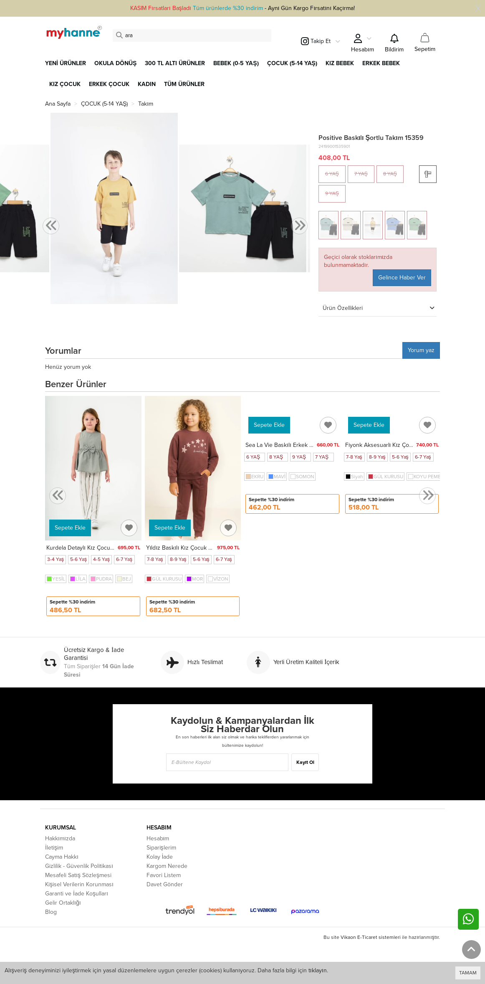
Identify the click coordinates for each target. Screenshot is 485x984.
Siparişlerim (161, 847)
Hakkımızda (60, 838)
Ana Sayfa (58, 103)
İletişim (54, 847)
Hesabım (158, 838)
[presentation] (51, 226)
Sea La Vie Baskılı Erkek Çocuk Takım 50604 (303, 445)
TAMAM (468, 972)
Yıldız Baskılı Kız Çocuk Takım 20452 (194, 547)
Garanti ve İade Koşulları (76, 893)
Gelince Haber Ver (402, 277)
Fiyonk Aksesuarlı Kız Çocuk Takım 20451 (399, 445)
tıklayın (317, 970)
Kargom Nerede (167, 866)
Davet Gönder (165, 884)
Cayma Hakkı (61, 856)
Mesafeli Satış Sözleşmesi (78, 875)
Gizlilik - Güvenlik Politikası (79, 866)
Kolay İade (160, 856)
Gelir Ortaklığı (63, 902)
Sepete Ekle (70, 527)
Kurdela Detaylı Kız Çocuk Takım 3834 (95, 547)
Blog (51, 912)
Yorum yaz (421, 350)
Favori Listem (164, 875)
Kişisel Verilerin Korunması (79, 884)
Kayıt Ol (305, 762)
